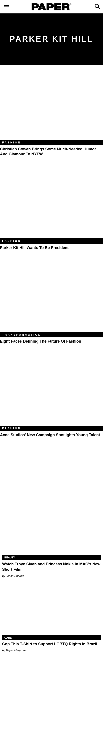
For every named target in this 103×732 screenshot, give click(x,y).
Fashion (11, 142)
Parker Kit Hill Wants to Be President (34, 248)
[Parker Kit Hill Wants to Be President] (51, 204)
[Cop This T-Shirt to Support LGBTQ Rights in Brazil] (51, 610)
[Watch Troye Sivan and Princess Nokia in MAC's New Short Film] (51, 530)
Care (8, 637)
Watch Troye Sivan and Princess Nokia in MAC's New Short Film (51, 567)
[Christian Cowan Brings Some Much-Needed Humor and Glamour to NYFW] (51, 105)
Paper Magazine (16, 650)
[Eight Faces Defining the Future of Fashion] (51, 297)
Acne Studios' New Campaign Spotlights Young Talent (50, 435)
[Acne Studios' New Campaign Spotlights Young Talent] (51, 391)
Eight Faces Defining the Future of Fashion (40, 341)
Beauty (9, 557)
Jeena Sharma (15, 575)
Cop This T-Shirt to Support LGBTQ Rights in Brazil (49, 644)
